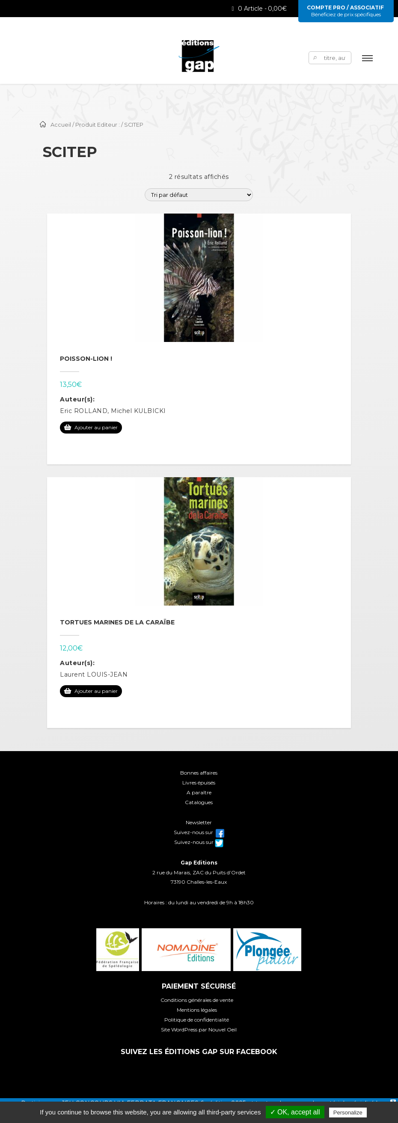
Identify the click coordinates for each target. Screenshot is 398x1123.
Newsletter (199, 822)
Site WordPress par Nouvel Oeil (199, 1029)
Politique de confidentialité (196, 1019)
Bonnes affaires (198, 772)
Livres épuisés (198, 782)
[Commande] (199, 194)
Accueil (60, 125)
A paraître (199, 792)
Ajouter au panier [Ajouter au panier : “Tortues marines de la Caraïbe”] (96, 691)
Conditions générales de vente (196, 1000)
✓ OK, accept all (295, 1112)
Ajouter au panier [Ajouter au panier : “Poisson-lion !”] (96, 427)
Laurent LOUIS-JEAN (94, 674)
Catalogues (199, 802)
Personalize (347, 1112)
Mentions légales (197, 1010)
